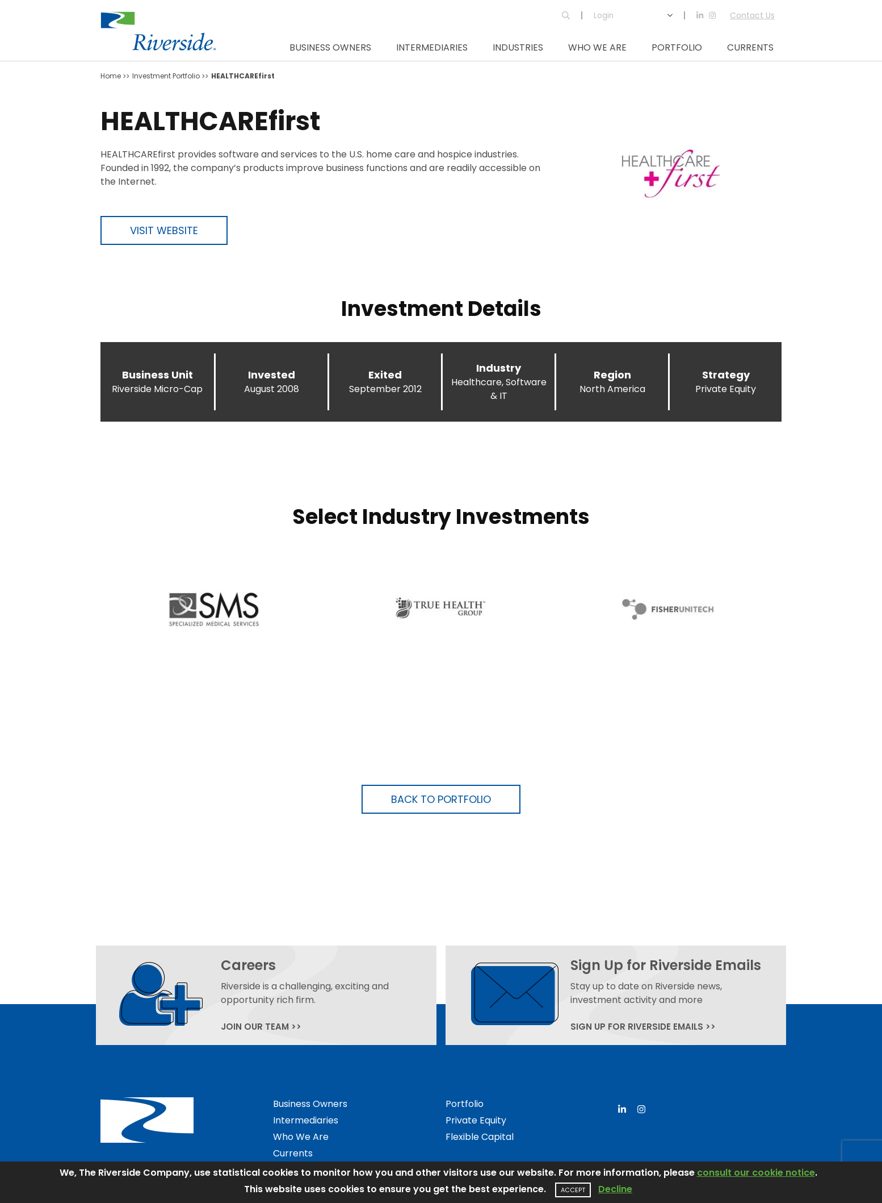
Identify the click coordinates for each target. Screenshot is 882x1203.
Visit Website (164, 230)
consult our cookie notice (756, 1172)
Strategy (726, 375)
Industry (498, 368)
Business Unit (157, 375)
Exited (385, 375)
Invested (271, 375)
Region (612, 375)
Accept (573, 1189)
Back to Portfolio (441, 799)
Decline (615, 1189)
